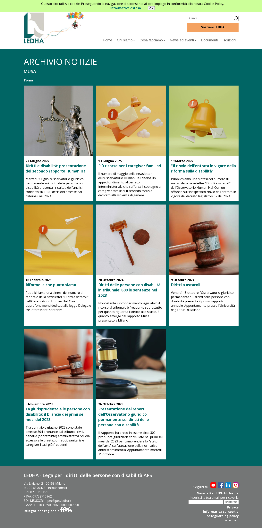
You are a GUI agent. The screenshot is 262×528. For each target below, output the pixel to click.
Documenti (209, 40)
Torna (28, 80)
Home (107, 40)
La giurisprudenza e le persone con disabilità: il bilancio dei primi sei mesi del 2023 (58, 414)
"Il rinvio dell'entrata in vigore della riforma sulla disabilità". (203, 168)
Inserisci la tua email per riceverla (214, 497)
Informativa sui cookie (221, 511)
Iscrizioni (229, 40)
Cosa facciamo (152, 40)
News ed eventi (183, 40)
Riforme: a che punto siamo (51, 284)
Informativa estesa (125, 8)
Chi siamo (126, 40)
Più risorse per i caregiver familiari (129, 165)
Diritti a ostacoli (185, 284)
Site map (231, 520)
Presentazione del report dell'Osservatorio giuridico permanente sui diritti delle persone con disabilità (123, 416)
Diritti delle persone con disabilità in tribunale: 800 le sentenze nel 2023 (129, 290)
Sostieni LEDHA (212, 27)
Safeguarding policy (223, 516)
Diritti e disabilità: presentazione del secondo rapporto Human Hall (57, 168)
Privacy (233, 507)
